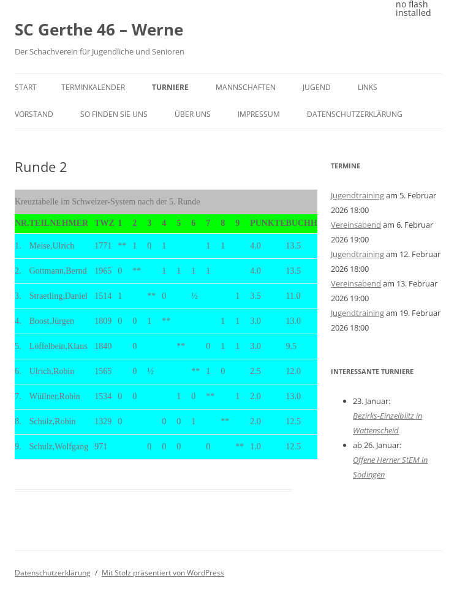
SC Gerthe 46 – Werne (99, 29)
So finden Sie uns (114, 114)
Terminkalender (93, 87)
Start (26, 87)
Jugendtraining (357, 195)
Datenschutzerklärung (354, 114)
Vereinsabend (356, 224)
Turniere (170, 87)
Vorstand (34, 114)
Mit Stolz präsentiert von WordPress (163, 572)
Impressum (259, 114)
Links (367, 87)
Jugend (317, 87)
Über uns (193, 114)
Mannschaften (246, 87)
